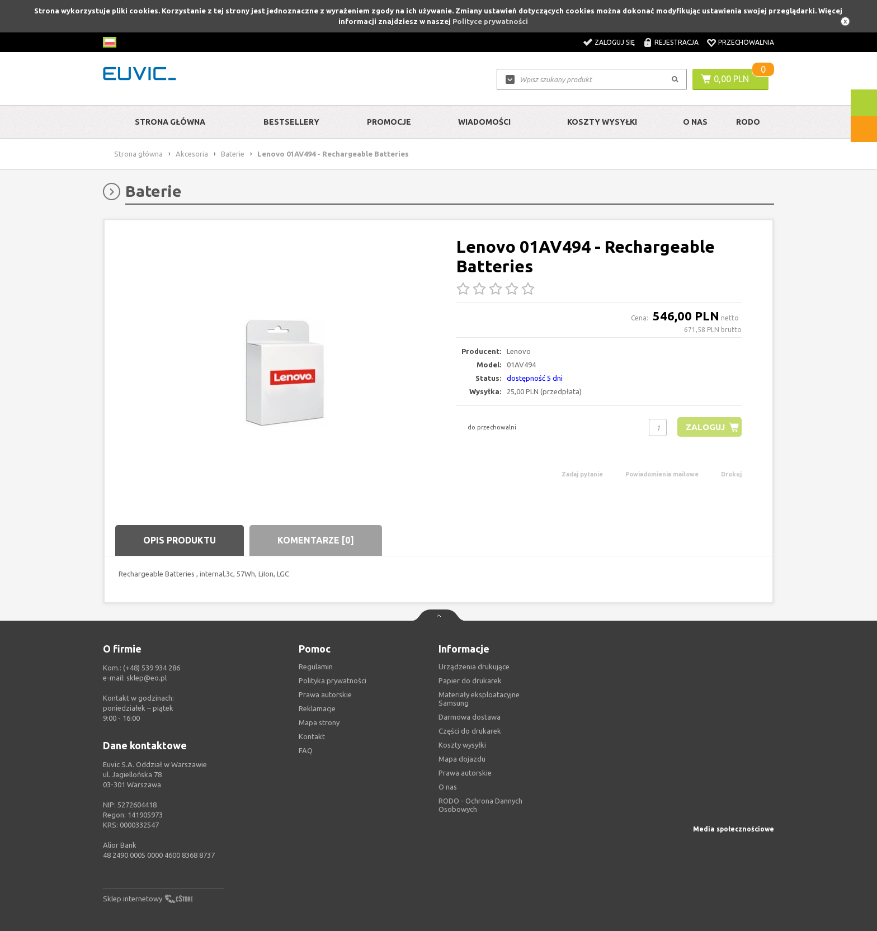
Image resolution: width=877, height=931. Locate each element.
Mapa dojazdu (461, 759)
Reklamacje (317, 708)
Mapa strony (319, 722)
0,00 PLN (731, 79)
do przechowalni (492, 427)
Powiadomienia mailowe (662, 474)
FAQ (306, 750)
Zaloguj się (615, 42)
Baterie (232, 154)
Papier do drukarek (470, 680)
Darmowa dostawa (469, 717)
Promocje (389, 121)
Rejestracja (676, 42)
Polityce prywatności (490, 21)
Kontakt (312, 736)
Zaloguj (705, 427)
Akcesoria (192, 154)
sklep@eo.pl (146, 678)
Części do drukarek (469, 731)
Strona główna (170, 121)
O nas (447, 787)
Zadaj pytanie (582, 474)
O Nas (695, 121)
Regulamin (316, 666)
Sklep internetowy (132, 898)
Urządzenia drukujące (474, 666)
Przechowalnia (746, 42)
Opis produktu (179, 540)
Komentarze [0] (315, 540)
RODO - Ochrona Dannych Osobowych (480, 805)
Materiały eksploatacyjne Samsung (479, 699)
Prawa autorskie (465, 773)
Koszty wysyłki (602, 121)
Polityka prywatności (332, 680)
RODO (748, 121)
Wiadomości (484, 121)
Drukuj (731, 474)
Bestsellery (291, 121)
